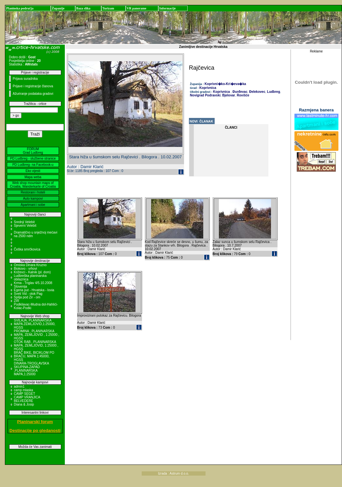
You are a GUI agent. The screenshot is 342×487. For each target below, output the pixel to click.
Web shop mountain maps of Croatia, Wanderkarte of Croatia (33, 184)
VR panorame (136, 8)
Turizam (108, 8)
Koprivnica (207, 88)
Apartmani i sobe (33, 205)
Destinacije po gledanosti (35, 430)
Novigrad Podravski (205, 95)
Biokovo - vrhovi (25, 268)
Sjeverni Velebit (25, 225)
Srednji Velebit (24, 222)
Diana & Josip (24, 404)
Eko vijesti (32, 171)
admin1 (19, 386)
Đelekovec (256, 91)
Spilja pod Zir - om (27, 297)
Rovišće (242, 95)
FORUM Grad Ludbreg (33, 150)
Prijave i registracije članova (33, 86)
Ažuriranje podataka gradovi (33, 93)
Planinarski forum (35, 421)
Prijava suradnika (25, 78)
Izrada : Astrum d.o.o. (173, 473)
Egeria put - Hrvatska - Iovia (34, 290)
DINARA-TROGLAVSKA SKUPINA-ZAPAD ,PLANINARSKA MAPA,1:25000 (31, 369)
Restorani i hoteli (33, 192)
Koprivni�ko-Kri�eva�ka (225, 84)
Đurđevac (239, 91)
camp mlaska (23, 390)
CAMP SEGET (24, 393)
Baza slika (83, 8)
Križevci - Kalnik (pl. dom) (32, 272)
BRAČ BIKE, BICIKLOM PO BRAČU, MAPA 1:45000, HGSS (34, 356)
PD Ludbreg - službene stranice (33, 158)
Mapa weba (32, 177)
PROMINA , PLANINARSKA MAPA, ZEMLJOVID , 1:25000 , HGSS (36, 334)
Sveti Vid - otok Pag (28, 293)
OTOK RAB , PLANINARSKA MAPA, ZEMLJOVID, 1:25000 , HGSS (36, 345)
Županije (58, 8)
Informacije (167, 8)
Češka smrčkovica (27, 249)
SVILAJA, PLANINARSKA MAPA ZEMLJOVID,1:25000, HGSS (35, 324)
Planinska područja (20, 8)
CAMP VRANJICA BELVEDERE (27, 399)
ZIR (16, 301)
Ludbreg (273, 91)
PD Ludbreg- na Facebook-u (32, 164)
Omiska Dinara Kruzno (30, 265)
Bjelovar (228, 95)
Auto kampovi (33, 198)
